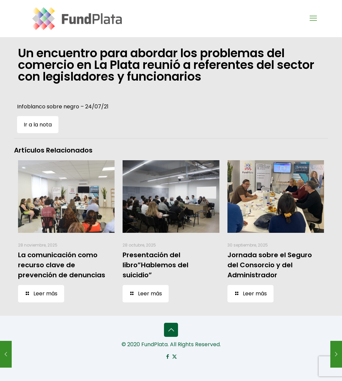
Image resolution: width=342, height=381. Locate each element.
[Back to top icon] (171, 330)
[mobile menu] (313, 18)
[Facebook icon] (167, 356)
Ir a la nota (38, 124)
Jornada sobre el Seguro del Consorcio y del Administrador (269, 265)
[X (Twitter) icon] (174, 356)
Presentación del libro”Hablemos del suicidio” (155, 265)
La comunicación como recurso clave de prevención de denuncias (61, 265)
